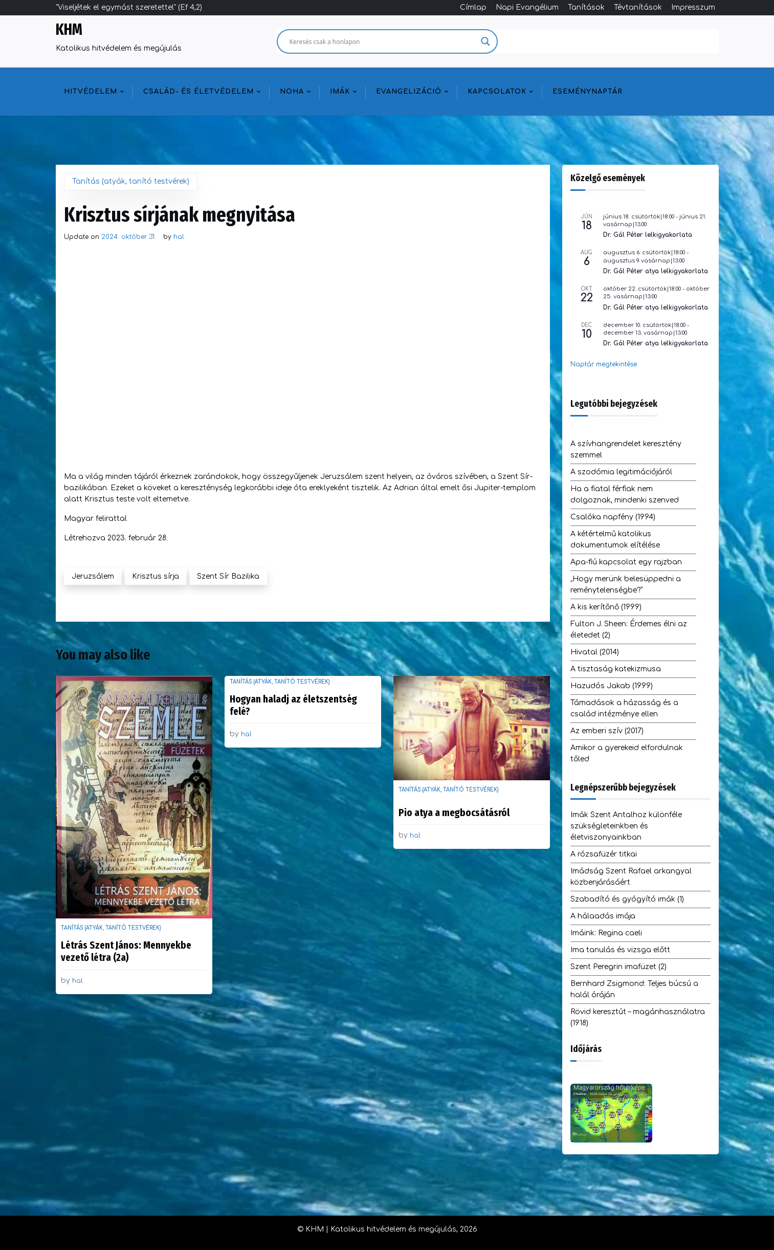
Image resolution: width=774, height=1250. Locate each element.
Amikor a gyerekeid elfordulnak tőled (626, 753)
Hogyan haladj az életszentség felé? (293, 705)
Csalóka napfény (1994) (612, 517)
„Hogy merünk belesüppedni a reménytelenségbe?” (625, 584)
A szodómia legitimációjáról (621, 472)
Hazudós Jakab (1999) (611, 686)
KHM (69, 29)
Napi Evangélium (527, 7)
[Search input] (383, 41)
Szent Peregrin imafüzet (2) (618, 967)
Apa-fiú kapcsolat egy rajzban (626, 562)
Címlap (473, 7)
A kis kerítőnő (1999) (606, 607)
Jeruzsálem (93, 576)
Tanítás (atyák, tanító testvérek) (130, 181)
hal (178, 237)
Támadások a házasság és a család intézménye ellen (624, 708)
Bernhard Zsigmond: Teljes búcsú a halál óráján (634, 989)
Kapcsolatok (497, 91)
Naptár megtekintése (603, 364)
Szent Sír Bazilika (228, 576)
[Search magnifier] (485, 41)
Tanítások (586, 7)
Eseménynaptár (587, 91)
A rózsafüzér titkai (603, 854)
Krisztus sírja (155, 576)
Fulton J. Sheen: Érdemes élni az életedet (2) (628, 629)
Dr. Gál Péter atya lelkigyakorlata (655, 271)
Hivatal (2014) (594, 652)
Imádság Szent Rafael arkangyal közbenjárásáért (631, 876)
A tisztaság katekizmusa (615, 669)
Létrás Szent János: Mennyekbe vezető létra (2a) (126, 951)
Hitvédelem (90, 91)
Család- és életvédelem (198, 91)
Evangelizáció (408, 91)
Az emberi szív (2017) (607, 731)
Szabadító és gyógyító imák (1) (627, 899)
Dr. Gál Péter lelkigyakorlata (647, 234)
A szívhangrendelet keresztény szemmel (625, 449)
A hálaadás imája (602, 916)
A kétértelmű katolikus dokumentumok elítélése (615, 539)
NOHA (292, 91)
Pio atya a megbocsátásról (454, 812)
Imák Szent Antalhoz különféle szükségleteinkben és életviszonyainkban (626, 826)
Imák (340, 91)
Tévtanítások (638, 7)
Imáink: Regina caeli (606, 933)
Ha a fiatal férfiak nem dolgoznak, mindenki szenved (624, 494)
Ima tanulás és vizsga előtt (620, 950)
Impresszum (693, 7)
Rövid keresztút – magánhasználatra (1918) (637, 1017)
